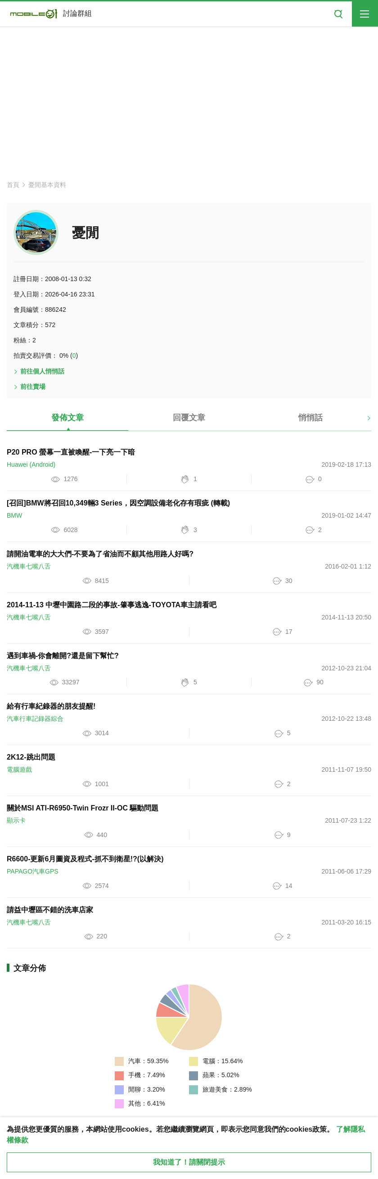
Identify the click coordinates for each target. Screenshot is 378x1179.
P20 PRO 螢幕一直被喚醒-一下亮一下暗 (71, 452)
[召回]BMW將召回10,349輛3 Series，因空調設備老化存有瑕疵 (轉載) (118, 503)
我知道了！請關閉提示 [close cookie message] (189, 1162)
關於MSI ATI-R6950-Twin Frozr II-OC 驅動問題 (83, 808)
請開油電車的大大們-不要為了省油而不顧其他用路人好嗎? (100, 554)
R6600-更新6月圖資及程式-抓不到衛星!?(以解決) (85, 859)
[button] (361, 421)
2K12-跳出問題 (31, 757)
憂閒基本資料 (47, 184)
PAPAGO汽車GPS (32, 871)
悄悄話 (310, 417)
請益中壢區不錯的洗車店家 (50, 910)
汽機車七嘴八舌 (29, 566)
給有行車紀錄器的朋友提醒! (51, 706)
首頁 (13, 184)
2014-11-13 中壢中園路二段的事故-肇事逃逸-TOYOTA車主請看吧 (111, 605)
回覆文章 (189, 417)
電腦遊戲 (19, 769)
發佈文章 (67, 417)
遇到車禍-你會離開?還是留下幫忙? (63, 656)
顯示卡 (16, 820)
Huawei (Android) (31, 464)
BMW (14, 515)
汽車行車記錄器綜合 (35, 718)
